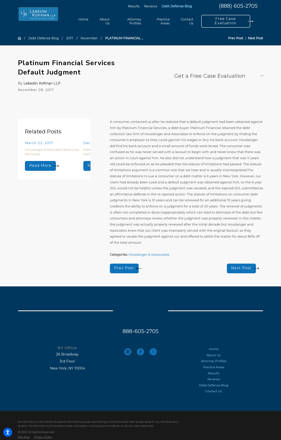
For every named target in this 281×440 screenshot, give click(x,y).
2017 (69, 38)
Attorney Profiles (214, 361)
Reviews (150, 6)
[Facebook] (140, 351)
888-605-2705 (140, 331)
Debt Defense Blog (177, 6)
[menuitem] (83, 21)
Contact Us (213, 391)
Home (213, 349)
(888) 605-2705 (238, 6)
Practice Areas (213, 367)
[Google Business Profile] (127, 351)
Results (134, 6)
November (89, 38)
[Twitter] (153, 351)
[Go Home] (21, 38)
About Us (213, 355)
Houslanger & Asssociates (149, 254)
